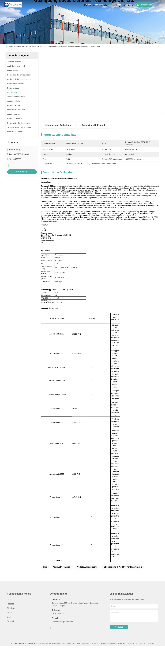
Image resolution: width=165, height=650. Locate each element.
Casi (9, 617)
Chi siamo (98, 5)
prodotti (109, 5)
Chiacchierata (144, 5)
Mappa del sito (32, 643)
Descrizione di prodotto (94, 125)
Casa (88, 5)
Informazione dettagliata (58, 125)
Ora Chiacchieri (22, 172)
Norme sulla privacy (18, 643)
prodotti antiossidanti (86, 567)
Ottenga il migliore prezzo (125, 114)
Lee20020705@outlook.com (21, 154)
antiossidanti (26, 47)
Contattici (129, 5)
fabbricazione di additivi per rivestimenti (122, 567)
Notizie (10, 613)
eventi (119, 5)
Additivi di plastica (61, 567)
